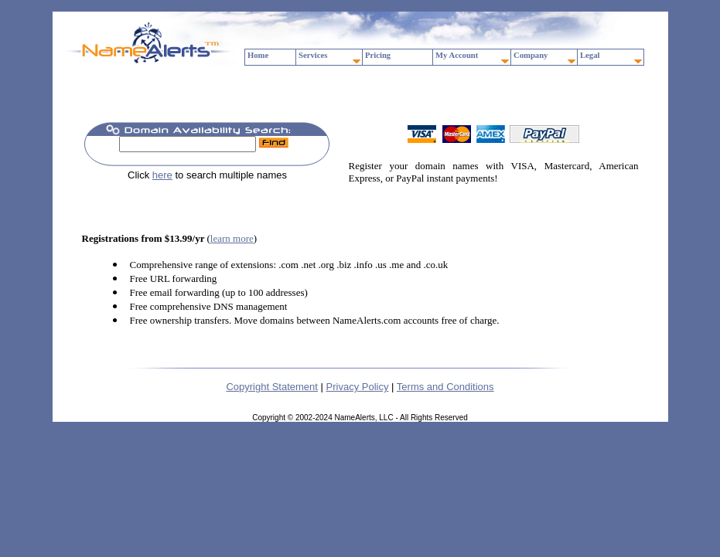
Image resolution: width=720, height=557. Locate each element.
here (162, 175)
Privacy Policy (357, 386)
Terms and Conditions (445, 386)
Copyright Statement (272, 386)
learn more (232, 238)
